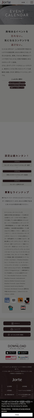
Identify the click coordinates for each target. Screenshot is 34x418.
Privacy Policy (6, 409)
